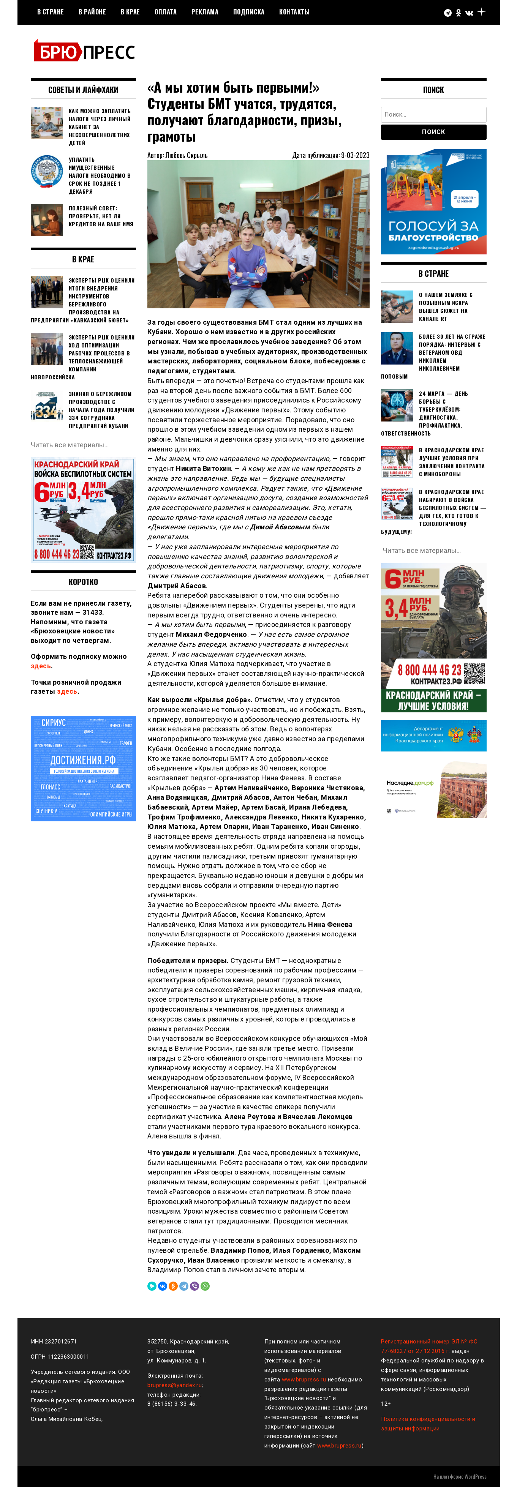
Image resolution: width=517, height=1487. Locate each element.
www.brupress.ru (304, 1379)
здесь (41, 665)
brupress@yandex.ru (174, 1385)
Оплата (166, 11)
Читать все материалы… (70, 445)
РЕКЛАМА (205, 11)
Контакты (294, 11)
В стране (50, 11)
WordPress (476, 1476)
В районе (92, 11)
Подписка (249, 11)
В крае (130, 11)
